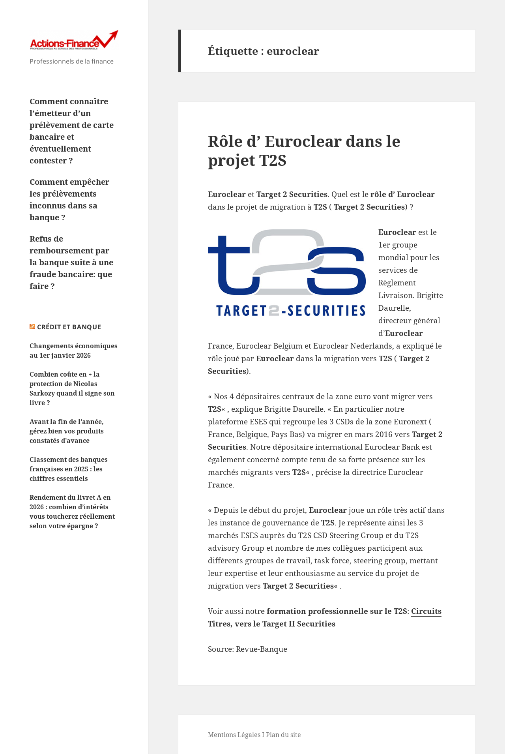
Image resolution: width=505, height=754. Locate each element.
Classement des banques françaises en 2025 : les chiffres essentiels (69, 469)
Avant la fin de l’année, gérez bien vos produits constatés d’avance (67, 431)
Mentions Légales (234, 734)
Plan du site (283, 734)
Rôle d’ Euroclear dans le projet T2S (304, 150)
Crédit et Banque (69, 327)
